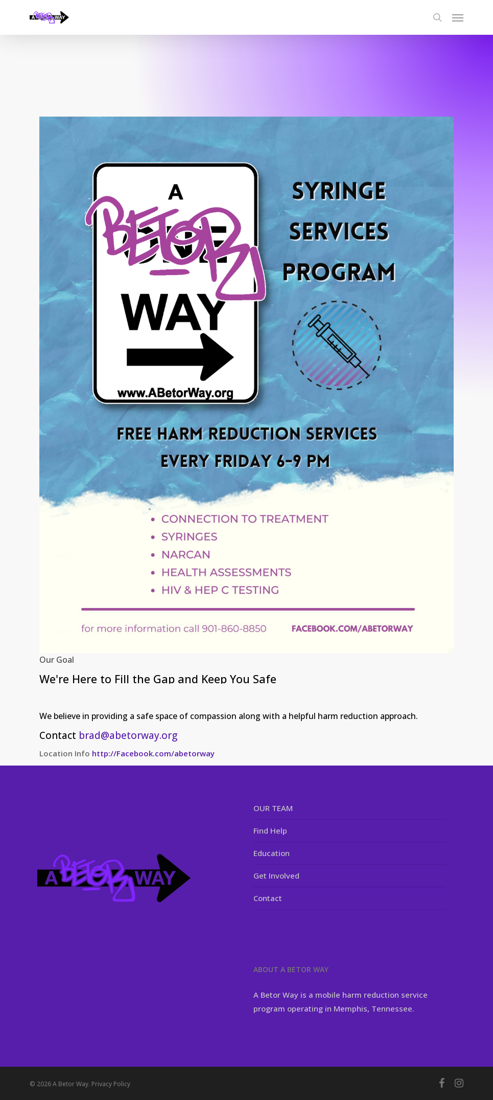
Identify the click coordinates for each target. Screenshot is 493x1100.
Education (271, 853)
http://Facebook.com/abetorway (153, 753)
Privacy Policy (110, 1084)
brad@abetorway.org (128, 735)
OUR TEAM (273, 808)
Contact (267, 898)
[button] (457, 17)
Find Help (270, 830)
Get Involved (276, 875)
